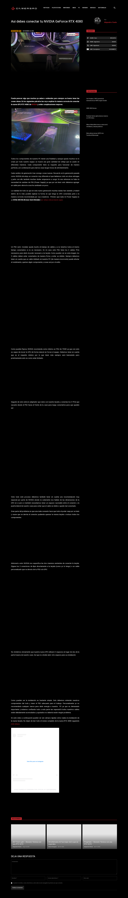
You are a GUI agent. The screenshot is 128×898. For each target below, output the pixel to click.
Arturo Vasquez (52, 846)
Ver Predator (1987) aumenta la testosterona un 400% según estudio (96, 100)
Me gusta (113, 38)
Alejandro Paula (110, 22)
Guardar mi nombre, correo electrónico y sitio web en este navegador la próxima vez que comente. (38, 883)
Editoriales (14, 31)
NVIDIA (34, 104)
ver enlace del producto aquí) (52, 200)
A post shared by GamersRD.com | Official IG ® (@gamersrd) (35, 789)
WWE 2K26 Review (91, 108)
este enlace (15, 724)
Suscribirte (112, 49)
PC (20, 31)
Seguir (114, 41)
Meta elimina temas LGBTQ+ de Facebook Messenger (95, 134)
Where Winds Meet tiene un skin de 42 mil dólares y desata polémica (97, 126)
